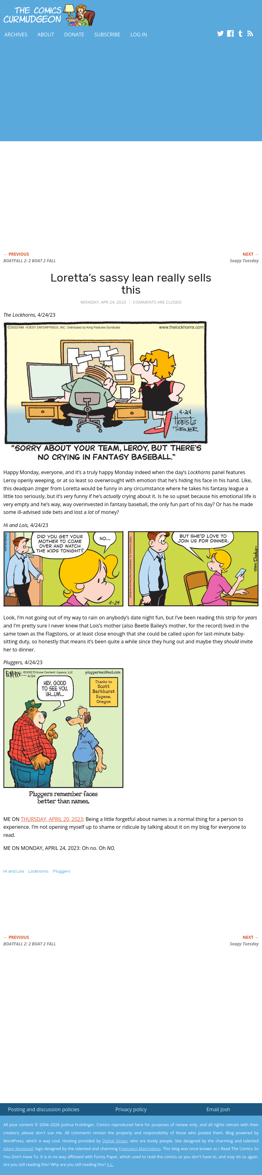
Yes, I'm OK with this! (209, 1152)
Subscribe (107, 34)
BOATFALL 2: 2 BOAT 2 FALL (29, 260)
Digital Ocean (115, 1141)
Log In (139, 34)
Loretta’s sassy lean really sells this (131, 284)
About (45, 34)
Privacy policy (130, 1109)
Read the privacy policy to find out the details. (206, 1136)
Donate (74, 34)
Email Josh (218, 1109)
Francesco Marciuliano (140, 1148)
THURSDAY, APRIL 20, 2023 (52, 819)
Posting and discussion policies (43, 1109)
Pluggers (61, 871)
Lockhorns (38, 871)
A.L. (110, 1164)
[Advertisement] (113, 91)
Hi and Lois (13, 871)
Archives (15, 34)
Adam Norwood (18, 1148)
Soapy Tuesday (244, 260)
